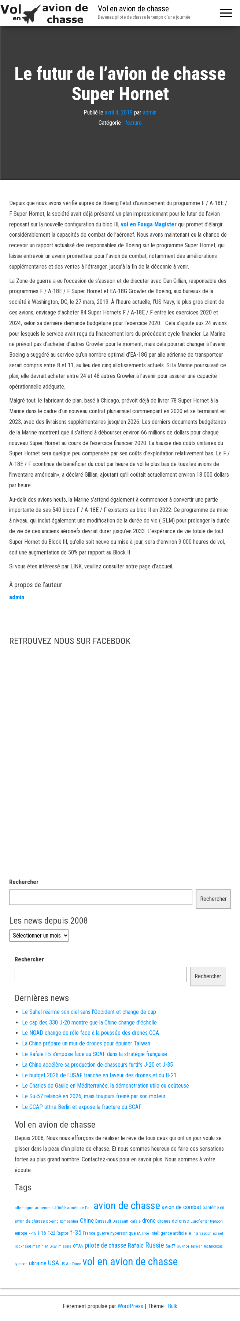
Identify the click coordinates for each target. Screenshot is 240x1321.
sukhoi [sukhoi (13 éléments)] (183, 1246)
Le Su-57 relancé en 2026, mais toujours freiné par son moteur (94, 1096)
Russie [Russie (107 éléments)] (154, 1245)
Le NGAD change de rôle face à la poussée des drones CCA (90, 1032)
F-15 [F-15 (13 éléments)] (32, 1233)
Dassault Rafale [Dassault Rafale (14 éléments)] (126, 1221)
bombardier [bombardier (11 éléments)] (69, 1221)
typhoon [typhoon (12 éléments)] (21, 1264)
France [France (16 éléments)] (89, 1233)
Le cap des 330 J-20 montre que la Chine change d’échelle (89, 1022)
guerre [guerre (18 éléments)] (103, 1233)
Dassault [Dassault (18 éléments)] (103, 1221)
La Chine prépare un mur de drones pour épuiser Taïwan (86, 1043)
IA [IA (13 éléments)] (139, 1233)
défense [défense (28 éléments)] (180, 1221)
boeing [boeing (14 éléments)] (52, 1221)
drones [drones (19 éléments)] (163, 1221)
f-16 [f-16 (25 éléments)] (42, 1233)
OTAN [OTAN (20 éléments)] (78, 1246)
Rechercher (23, 881)
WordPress (130, 1306)
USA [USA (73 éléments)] (53, 1263)
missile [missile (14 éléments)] (64, 1246)
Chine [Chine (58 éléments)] (87, 1220)
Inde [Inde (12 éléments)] (145, 1233)
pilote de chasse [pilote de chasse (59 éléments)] (105, 1245)
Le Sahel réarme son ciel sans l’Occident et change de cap (89, 1011)
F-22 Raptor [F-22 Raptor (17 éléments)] (58, 1233)
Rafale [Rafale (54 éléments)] (136, 1245)
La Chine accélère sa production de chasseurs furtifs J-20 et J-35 (97, 1064)
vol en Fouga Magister (149, 224)
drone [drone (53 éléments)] (149, 1220)
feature (133, 123)
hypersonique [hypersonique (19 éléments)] (123, 1233)
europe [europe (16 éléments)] (21, 1233)
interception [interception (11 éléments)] (201, 1233)
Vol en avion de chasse (133, 8)
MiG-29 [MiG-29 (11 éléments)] (51, 1246)
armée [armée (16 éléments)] (60, 1207)
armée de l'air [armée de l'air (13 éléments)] (79, 1207)
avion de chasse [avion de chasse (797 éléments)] (126, 1206)
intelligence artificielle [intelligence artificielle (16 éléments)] (171, 1233)
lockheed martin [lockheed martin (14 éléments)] (29, 1246)
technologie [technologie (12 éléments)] (213, 1246)
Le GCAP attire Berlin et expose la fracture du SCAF (81, 1106)
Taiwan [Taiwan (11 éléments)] (197, 1246)
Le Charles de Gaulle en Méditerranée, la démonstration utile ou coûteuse (105, 1085)
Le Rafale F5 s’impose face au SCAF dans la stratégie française (94, 1054)
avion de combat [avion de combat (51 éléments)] (181, 1207)
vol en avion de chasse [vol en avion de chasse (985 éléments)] (130, 1261)
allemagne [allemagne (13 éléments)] (24, 1207)
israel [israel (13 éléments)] (218, 1233)
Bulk (172, 1306)
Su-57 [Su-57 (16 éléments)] (171, 1246)
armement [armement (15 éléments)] (44, 1207)
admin (149, 112)
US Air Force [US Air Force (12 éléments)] (70, 1264)
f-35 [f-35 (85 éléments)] (75, 1232)
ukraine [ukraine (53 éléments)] (38, 1263)
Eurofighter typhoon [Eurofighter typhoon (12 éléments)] (207, 1221)
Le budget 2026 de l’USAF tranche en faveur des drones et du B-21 (99, 1075)
